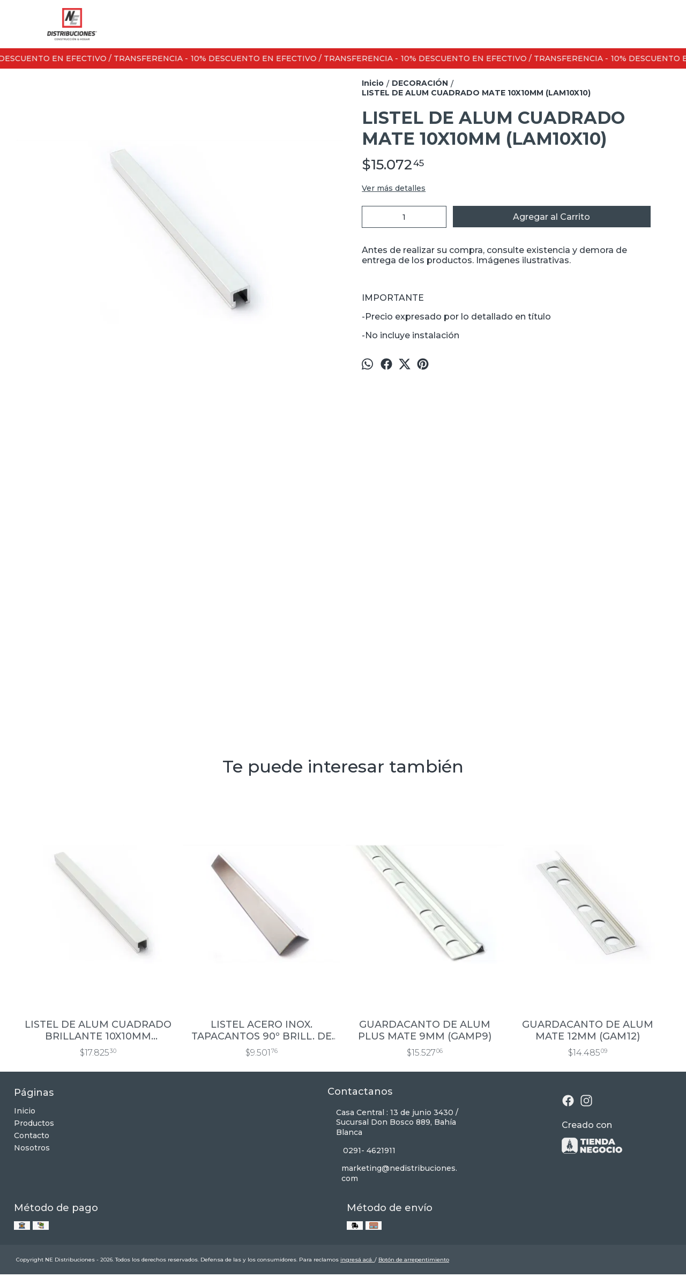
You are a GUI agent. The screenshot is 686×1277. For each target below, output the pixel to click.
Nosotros (32, 1148)
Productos (34, 1123)
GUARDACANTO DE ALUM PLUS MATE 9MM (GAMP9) (424, 1030)
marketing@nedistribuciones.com (392, 1173)
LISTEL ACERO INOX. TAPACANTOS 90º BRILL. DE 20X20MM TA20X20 (261, 1030)
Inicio (24, 1111)
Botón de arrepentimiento (413, 1259)
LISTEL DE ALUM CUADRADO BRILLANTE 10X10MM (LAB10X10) (98, 1030)
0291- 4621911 (361, 1150)
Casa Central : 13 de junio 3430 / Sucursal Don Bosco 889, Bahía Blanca (392, 1123)
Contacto (31, 1135)
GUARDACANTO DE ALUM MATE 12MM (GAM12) (587, 1030)
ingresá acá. (357, 1259)
